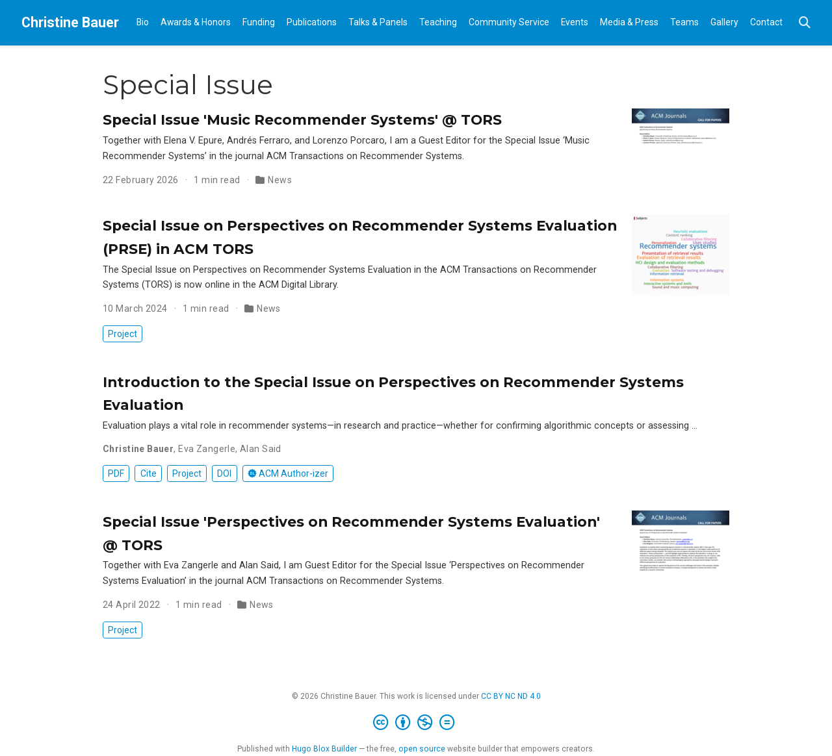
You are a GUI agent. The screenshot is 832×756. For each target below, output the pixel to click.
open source (421, 748)
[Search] (805, 23)
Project (122, 334)
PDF (116, 473)
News (280, 180)
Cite (148, 473)
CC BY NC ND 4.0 (511, 696)
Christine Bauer (70, 22)
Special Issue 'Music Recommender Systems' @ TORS (302, 119)
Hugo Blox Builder (324, 748)
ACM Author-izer (288, 473)
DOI (224, 473)
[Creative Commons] (416, 722)
